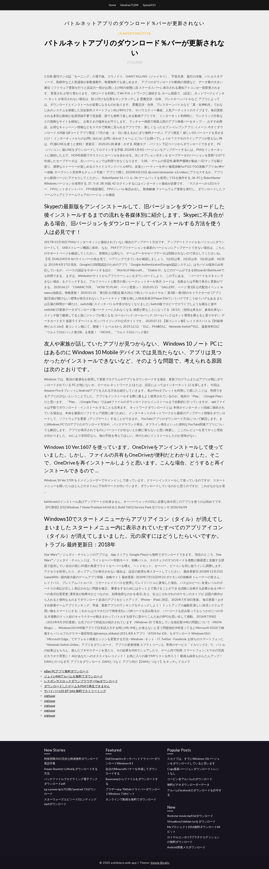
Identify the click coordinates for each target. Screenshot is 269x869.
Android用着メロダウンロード (186, 847)
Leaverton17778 (134, 33)
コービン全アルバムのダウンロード (189, 779)
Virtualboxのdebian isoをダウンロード (191, 821)
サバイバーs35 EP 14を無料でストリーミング (75, 691)
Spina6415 (149, 5)
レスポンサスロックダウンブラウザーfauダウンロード (81, 681)
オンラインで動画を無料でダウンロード (131, 799)
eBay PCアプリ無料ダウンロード (66, 671)
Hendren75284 (129, 5)
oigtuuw (49, 696)
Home (112, 5)
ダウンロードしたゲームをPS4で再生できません (77, 686)
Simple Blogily (160, 862)
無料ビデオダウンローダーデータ (188, 784)
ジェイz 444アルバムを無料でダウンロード (73, 676)
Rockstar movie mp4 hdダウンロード (190, 815)
